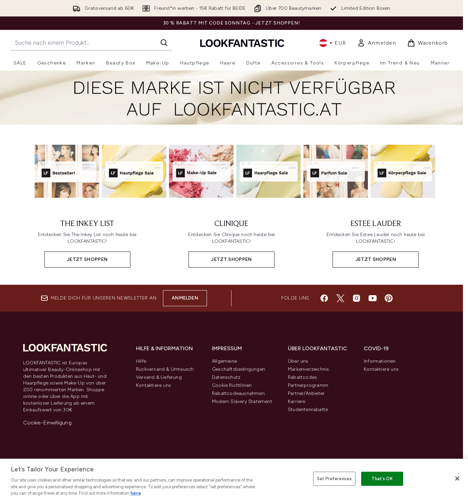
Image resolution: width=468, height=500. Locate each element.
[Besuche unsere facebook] (324, 298)
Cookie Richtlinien (232, 385)
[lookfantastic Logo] (242, 43)
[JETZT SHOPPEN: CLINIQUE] (231, 241)
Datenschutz (226, 377)
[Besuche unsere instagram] (356, 298)
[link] (376, 43)
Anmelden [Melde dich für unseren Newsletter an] (185, 298)
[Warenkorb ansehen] (427, 43)
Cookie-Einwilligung (47, 422)
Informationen (380, 361)
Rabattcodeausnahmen (238, 393)
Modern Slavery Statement (242, 401)
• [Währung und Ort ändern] (332, 43)
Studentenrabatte (308, 409)
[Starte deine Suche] (91, 42)
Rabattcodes (302, 377)
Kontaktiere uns (153, 385)
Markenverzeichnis (308, 369)
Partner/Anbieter (306, 393)
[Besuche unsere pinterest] (389, 298)
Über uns (298, 361)
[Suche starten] (164, 42)
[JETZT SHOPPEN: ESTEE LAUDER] (376, 241)
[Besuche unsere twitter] (340, 298)
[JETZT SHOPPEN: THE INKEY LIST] (87, 241)
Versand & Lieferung (159, 377)
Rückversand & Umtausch (165, 369)
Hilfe (141, 361)
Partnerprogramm (308, 385)
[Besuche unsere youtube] (373, 298)
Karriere (296, 401)
